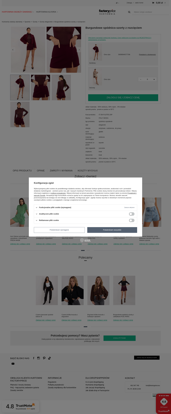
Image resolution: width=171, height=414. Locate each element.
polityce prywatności (58, 193)
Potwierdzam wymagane (59, 230)
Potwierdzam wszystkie (112, 230)
